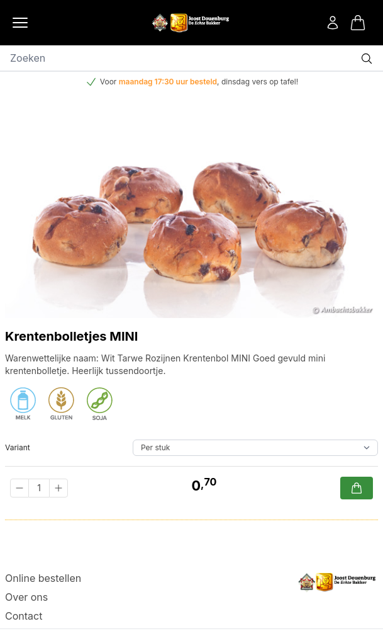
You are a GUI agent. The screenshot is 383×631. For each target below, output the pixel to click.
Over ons (26, 597)
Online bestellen (43, 578)
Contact (23, 616)
